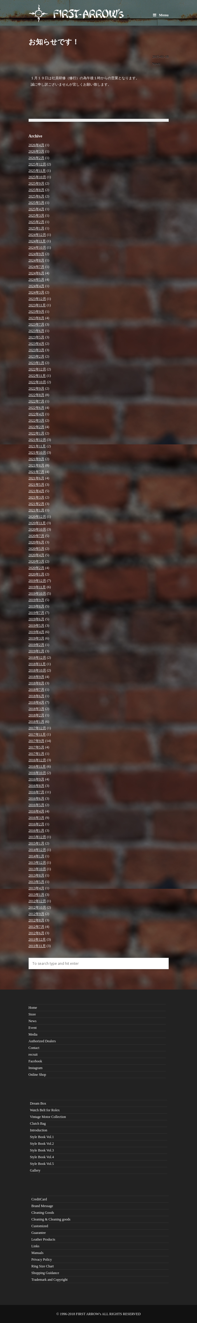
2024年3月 (36, 292)
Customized (40, 1226)
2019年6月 (36, 619)
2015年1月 (36, 843)
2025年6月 (36, 196)
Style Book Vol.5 (42, 1164)
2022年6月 (36, 408)
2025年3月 (36, 215)
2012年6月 (36, 933)
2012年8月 (36, 920)
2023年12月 (37, 299)
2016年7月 (36, 792)
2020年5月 (36, 549)
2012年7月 (36, 927)
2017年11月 (37, 734)
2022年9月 (36, 388)
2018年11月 (37, 664)
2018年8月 (36, 683)
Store (32, 1014)
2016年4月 (36, 811)
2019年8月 (36, 606)
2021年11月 (37, 446)
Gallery (35, 1170)
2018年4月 (36, 702)
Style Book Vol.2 (42, 1144)
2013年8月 (36, 875)
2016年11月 (37, 766)
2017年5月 (36, 747)
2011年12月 (37, 939)
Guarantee (39, 1233)
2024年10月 (37, 247)
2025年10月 (37, 177)
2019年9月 (36, 600)
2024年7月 (36, 267)
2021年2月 (36, 504)
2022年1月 (36, 433)
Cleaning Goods (43, 1213)
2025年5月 (36, 203)
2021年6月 (36, 478)
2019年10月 (37, 593)
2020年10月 (37, 529)
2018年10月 (37, 670)
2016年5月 (36, 805)
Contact (34, 1048)
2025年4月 (36, 209)
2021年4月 (36, 491)
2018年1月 (36, 722)
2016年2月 (36, 824)
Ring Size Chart (43, 1266)
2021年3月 (36, 497)
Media (33, 1034)
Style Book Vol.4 (42, 1157)
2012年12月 (37, 901)
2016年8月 (36, 786)
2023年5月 (36, 337)
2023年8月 (36, 318)
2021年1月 (36, 510)
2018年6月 (36, 696)
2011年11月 (37, 946)
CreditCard (39, 1199)
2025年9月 (36, 183)
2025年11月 (37, 171)
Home (33, 1008)
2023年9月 (36, 312)
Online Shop (37, 1075)
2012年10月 (37, 907)
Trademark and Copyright (50, 1280)
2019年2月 (36, 645)
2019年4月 (36, 632)
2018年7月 (36, 690)
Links (35, 1246)
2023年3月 (36, 350)
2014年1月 (36, 856)
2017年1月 (36, 754)
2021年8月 (36, 465)
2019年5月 (36, 625)
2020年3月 (36, 561)
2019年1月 (36, 651)
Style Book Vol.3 (42, 1150)
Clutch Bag (38, 1123)
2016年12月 (37, 760)
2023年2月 (36, 356)
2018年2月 (36, 715)
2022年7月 (36, 401)
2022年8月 (36, 395)
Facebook (35, 1061)
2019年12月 (37, 581)
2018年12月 (37, 658)
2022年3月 (36, 420)
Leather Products (43, 1239)
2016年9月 (36, 779)
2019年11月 (37, 587)
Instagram (36, 1068)
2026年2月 (36, 158)
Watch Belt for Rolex (45, 1110)
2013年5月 (36, 882)
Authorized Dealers (42, 1041)
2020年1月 (36, 574)
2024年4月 (36, 286)
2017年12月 (37, 728)
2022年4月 (36, 414)
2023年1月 (36, 363)
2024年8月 (36, 260)
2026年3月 (36, 151)
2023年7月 (36, 324)
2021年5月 (36, 485)
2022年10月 (37, 382)
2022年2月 (36, 427)
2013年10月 (37, 869)
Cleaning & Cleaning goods (51, 1219)
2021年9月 (36, 459)
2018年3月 (36, 709)
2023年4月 (36, 344)
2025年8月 (36, 190)
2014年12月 (37, 850)
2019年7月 (36, 613)
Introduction (38, 1130)
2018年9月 (36, 677)
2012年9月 (36, 914)
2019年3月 (36, 638)
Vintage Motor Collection (48, 1117)
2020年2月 (36, 568)
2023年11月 (37, 305)
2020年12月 (37, 517)
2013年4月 (36, 888)
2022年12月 (37, 369)
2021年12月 (37, 440)
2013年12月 (37, 863)
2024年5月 (36, 280)
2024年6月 (36, 273)
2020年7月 (36, 536)
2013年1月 (36, 895)
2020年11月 (37, 523)
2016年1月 (36, 831)
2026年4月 (36, 145)
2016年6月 (36, 798)
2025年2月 (36, 222)
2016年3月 (36, 818)
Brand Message (42, 1206)
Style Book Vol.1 (42, 1137)
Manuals (37, 1253)
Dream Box (38, 1103)
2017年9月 (36, 741)
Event (33, 1028)
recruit (33, 1054)
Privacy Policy (42, 1259)
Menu (161, 15)
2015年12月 (37, 837)
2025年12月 (37, 164)
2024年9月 (36, 254)
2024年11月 (37, 241)
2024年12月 (37, 235)
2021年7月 (36, 472)
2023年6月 (36, 331)
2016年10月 (37, 773)
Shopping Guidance (45, 1273)
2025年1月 (36, 228)
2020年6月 (36, 542)
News (156, 63)
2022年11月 (37, 376)
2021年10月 (37, 453)
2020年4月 (36, 555)
